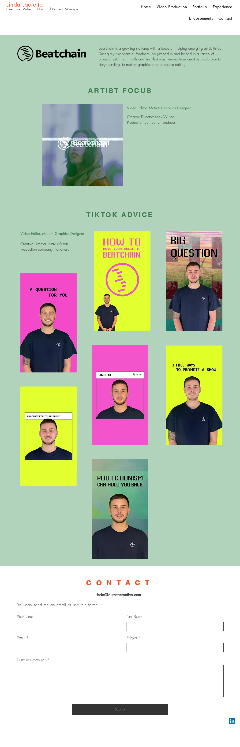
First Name (25, 617)
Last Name (134, 617)
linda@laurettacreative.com (118, 594)
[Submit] (120, 709)
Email (21, 638)
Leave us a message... (31, 660)
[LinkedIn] (232, 721)
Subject (132, 638)
